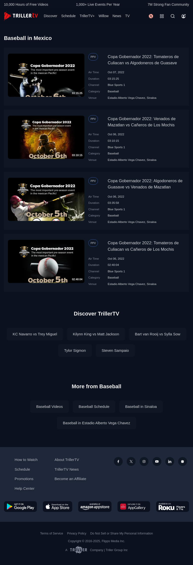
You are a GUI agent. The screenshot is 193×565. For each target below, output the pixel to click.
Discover (50, 16)
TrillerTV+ (87, 16)
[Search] (172, 16)
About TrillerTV (66, 460)
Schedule (68, 16)
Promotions (24, 479)
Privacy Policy (76, 533)
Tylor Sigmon (75, 350)
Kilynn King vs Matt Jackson (96, 334)
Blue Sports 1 (116, 84)
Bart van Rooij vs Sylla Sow (157, 334)
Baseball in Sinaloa (141, 406)
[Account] (183, 16)
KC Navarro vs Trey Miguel (35, 334)
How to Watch (26, 460)
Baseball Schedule (94, 406)
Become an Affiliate (70, 479)
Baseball (113, 91)
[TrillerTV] (21, 16)
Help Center (24, 488)
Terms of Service (51, 533)
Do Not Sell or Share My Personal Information (121, 533)
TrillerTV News (66, 469)
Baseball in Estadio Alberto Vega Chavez (96, 423)
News (117, 16)
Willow (103, 16)
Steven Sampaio (115, 350)
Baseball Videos (49, 406)
